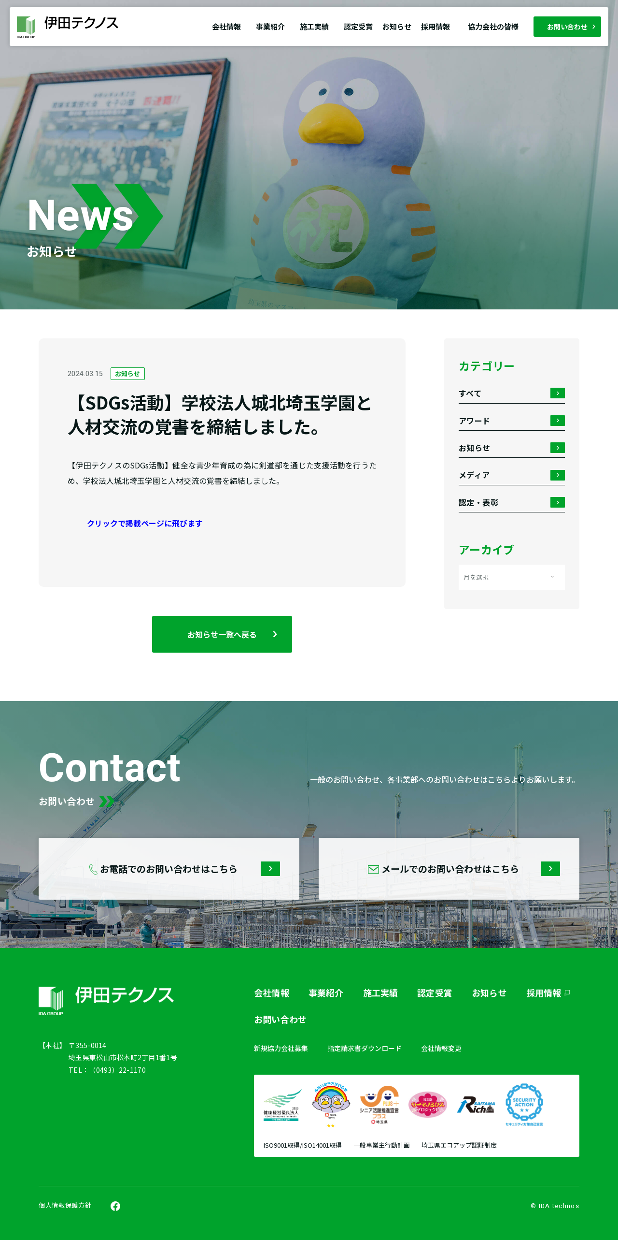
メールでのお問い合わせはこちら (469, 868)
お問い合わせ (567, 26)
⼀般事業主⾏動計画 (381, 1145)
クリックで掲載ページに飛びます (145, 523)
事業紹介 (326, 992)
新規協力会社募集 (281, 1048)
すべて (512, 393)
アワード (512, 420)
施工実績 (380, 992)
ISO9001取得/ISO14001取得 (303, 1145)
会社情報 (271, 992)
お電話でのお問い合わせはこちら (189, 868)
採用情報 (435, 26)
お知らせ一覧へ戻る (222, 634)
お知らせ (396, 26)
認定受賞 (358, 26)
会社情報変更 (441, 1048)
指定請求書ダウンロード (364, 1048)
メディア (512, 475)
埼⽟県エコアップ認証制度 (459, 1145)
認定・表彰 (512, 502)
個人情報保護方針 (65, 1205)
